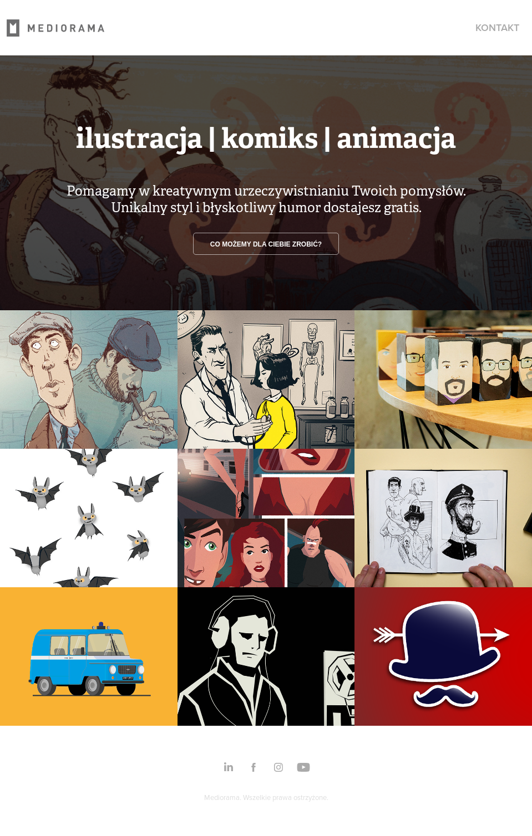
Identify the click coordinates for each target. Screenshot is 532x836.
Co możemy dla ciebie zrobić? (266, 244)
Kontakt (497, 27)
